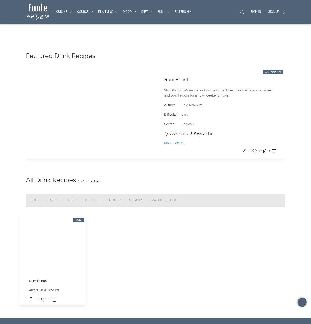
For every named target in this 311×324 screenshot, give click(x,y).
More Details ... (175, 125)
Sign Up (274, 11)
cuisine (64, 12)
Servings (136, 183)
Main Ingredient (164, 183)
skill (164, 12)
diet (147, 12)
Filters (183, 12)
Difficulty (92, 183)
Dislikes (53, 183)
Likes (35, 183)
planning (108, 12)
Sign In (256, 11)
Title (71, 183)
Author (114, 183)
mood (130, 12)
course (85, 12)
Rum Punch (177, 62)
